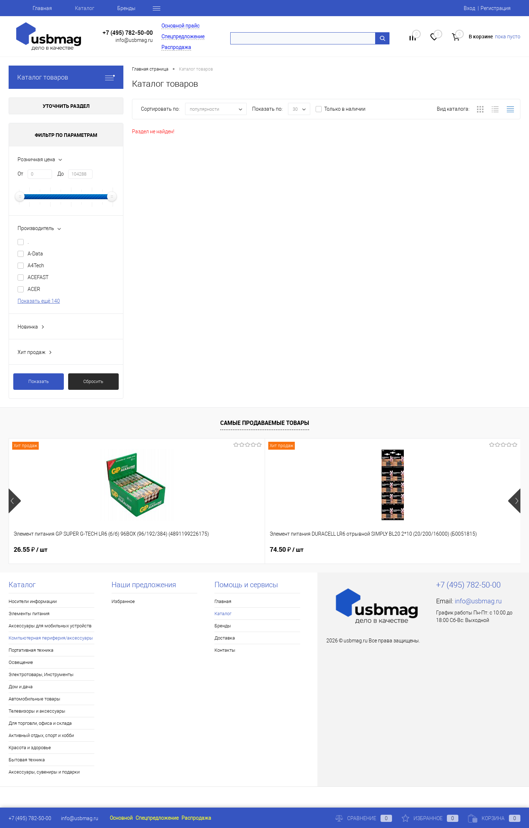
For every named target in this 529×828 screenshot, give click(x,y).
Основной (121, 818)
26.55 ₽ (30, 550)
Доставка (224, 638)
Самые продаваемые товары (264, 423)
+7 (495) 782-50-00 (128, 33)
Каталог (84, 8)
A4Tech (36, 265)
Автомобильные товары (34, 699)
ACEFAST (38, 277)
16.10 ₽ (286, 550)
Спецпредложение (182, 36)
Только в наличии (344, 109)
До (60, 174)
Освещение (21, 662)
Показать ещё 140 (39, 301)
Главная (42, 8)
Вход (469, 8)
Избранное (123, 601)
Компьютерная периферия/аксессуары (51, 638)
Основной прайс (180, 26)
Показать (38, 381)
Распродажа (176, 47)
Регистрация (496, 8)
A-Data (35, 254)
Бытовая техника (27, 759)
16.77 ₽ (414, 550)
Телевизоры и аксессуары (37, 711)
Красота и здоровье (30, 747)
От (20, 174)
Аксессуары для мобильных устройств (50, 625)
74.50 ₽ (158, 550)
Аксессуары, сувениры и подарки (44, 772)
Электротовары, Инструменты (41, 674)
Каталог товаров (66, 77)
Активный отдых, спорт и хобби (41, 735)
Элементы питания (29, 613)
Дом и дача (21, 686)
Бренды (126, 8)
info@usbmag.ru (134, 40)
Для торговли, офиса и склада (40, 723)
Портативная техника (31, 650)
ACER (34, 289)
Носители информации (33, 601)
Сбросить (93, 381)
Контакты (224, 650)
